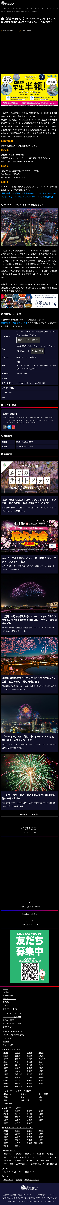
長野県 (6, 1065)
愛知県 (6, 1068)
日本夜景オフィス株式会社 (23, 1198)
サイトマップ (8, 1045)
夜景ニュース (29, 1154)
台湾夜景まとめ (52, 1164)
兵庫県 (29, 1071)
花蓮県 (41, 1120)
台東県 (29, 1117)
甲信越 (6, 1097)
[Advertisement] (29, 52)
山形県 (17, 1056)
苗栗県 (17, 1120)
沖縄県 (29, 1086)
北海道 (6, 1053)
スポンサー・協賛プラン (12, 1013)
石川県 (29, 1065)
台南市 (41, 1114)
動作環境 (6, 1042)
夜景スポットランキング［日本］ (19, 1091)
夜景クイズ (8, 1157)
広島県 (17, 1077)
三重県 (41, 1068)
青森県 (17, 1053)
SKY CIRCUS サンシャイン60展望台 (30, 383)
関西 (5, 1100)
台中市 (29, 1114)
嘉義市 (17, 1146)
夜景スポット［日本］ (13, 1049)
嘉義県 (41, 1137)
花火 (15, 1157)
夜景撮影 (50, 1154)
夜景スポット (8, 1154)
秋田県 (6, 1056)
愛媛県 (17, 1080)
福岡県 (41, 1080)
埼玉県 (6, 1062)
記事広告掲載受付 (9, 1020)
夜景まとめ (40, 1154)
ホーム (5, 989)
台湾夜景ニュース (37, 1164)
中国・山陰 (25, 1100)
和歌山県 (18, 1074)
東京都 (29, 1059)
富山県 (17, 1065)
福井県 (41, 1065)
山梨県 (41, 1062)
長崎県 (17, 1083)
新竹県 (17, 1114)
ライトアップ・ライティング (14, 1161)
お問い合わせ (8, 1027)
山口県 (29, 1077)
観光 (47, 1161)
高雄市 (6, 1117)
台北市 (6, 1111)
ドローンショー (32, 1161)
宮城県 (41, 1053)
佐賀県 (6, 1083)
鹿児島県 (18, 1086)
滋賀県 (41, 1071)
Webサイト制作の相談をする (13, 1035)
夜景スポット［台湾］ (13, 1108)
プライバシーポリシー (11, 1009)
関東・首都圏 (43, 1094)
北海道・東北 (8, 1094)
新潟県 (29, 1062)
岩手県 (29, 1053)
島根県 (41, 1074)
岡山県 (6, 1077)
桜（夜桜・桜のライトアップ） (31, 1157)
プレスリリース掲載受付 (12, 1017)
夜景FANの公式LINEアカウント (14, 323)
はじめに (6, 992)
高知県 (29, 1080)
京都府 (17, 1071)
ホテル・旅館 (8, 1164)
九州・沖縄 (8, 1103)
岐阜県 (17, 1068)
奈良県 (6, 1074)
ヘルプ (5, 1005)
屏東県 (17, 1117)
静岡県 (29, 1068)
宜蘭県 (29, 1120)
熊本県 (29, 1083)
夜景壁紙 (19, 1180)
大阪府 (6, 1071)
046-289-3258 (28, 1195)
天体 (42, 1161)
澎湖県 (6, 1123)
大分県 (41, 1083)
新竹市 (6, 1114)
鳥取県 (29, 1074)
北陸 (22, 1097)
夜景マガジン (8, 1180)
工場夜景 (19, 1154)
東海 (40, 1097)
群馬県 (17, 1059)
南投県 (6, 1120)
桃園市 (29, 1111)
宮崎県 (6, 1086)
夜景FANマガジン (11, 1150)
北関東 (23, 1094)
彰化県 (41, 1117)
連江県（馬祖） (32, 1143)
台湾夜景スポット (22, 1164)
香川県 (6, 1080)
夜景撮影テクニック (32, 1180)
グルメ (54, 1161)
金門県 (17, 1123)
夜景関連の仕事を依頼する (13, 1031)
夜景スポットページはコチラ (28, 340)
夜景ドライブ (29, 1172)
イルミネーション (51, 1157)
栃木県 (6, 1059)
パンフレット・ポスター (12, 1024)
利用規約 (6, 1002)
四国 (40, 1100)
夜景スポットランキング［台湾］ (19, 1127)
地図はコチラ (37, 351)
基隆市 (41, 1111)
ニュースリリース (9, 1038)
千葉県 (17, 1062)
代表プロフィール (9, 999)
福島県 (29, 1056)
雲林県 (29, 1137)
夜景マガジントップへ (29, 814)
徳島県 (41, 1077)
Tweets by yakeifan (29, 914)
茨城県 (41, 1056)
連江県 (29, 1123)
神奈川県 (42, 1059)
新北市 (17, 1111)
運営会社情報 (8, 995)
